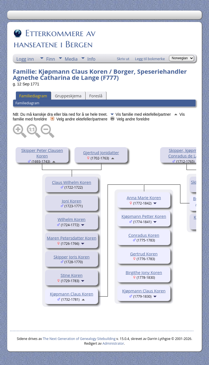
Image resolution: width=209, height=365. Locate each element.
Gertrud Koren (144, 254)
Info (91, 59)
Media (71, 59)
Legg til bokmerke (150, 58)
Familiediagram (33, 95)
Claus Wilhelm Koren (71, 182)
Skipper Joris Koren (72, 257)
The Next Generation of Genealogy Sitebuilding (79, 338)
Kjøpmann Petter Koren (143, 216)
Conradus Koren (143, 235)
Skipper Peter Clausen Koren (42, 153)
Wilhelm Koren (71, 219)
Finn (50, 59)
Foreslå (95, 95)
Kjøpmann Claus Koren (71, 294)
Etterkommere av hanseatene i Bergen (54, 39)
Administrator (113, 343)
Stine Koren (72, 275)
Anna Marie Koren (144, 197)
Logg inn (25, 59)
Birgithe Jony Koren (144, 272)
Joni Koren (71, 201)
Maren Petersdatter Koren (71, 238)
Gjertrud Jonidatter (101, 152)
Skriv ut (123, 58)
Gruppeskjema (68, 95)
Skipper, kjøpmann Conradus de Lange (186, 153)
